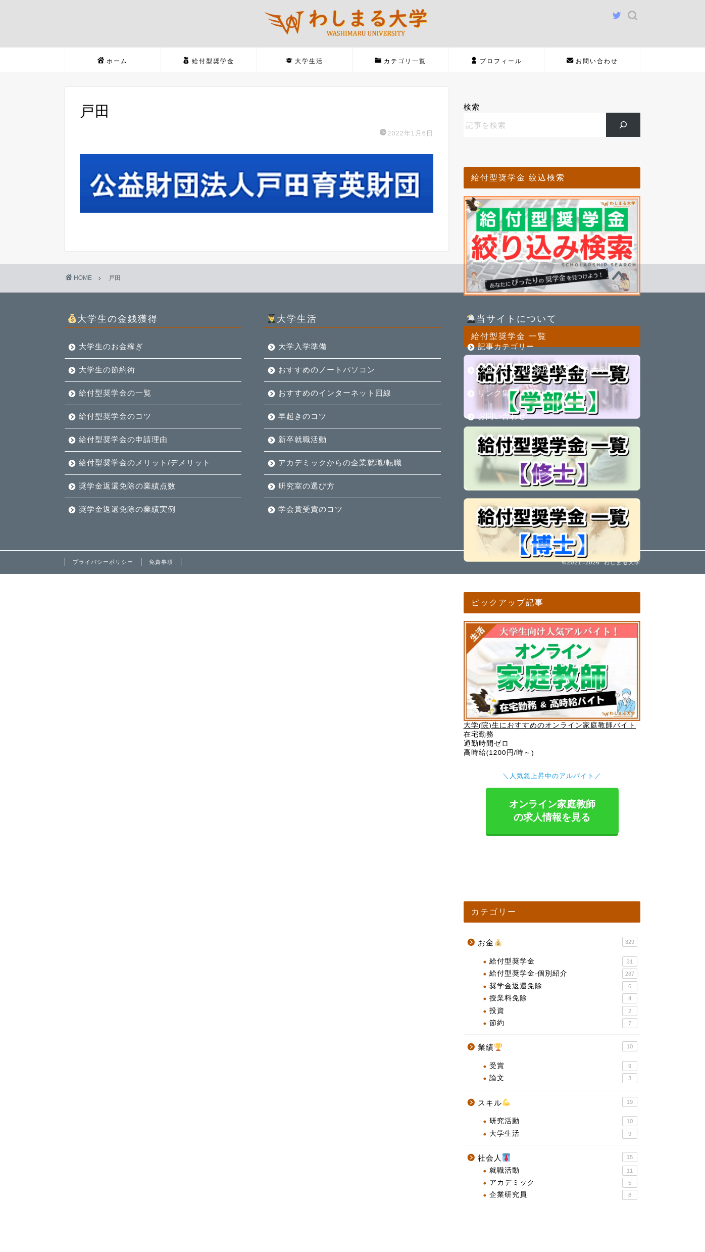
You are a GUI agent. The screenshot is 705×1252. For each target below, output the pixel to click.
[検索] (623, 125)
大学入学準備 (302, 346)
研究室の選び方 (306, 485)
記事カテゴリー (506, 346)
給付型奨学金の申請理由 (123, 439)
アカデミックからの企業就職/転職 (340, 462)
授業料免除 (563, 998)
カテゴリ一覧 (400, 61)
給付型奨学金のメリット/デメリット (145, 462)
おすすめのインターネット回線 (334, 393)
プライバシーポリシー (103, 562)
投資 (563, 1011)
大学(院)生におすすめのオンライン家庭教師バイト (550, 725)
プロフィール (496, 61)
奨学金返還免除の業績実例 (127, 509)
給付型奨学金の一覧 (115, 393)
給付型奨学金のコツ (115, 416)
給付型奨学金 (208, 61)
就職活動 (563, 1171)
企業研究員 (563, 1195)
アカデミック (563, 1183)
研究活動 (563, 1121)
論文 (563, 1078)
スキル (557, 1102)
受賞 (563, 1066)
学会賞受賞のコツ (310, 509)
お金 (557, 942)
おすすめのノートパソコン (326, 369)
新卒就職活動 (302, 439)
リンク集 (494, 393)
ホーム (112, 61)
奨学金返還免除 (563, 986)
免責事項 (161, 562)
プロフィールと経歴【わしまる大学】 (546, 369)
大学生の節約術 (107, 369)
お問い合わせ (592, 61)
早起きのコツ (302, 416)
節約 (563, 1023)
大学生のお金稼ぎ (111, 346)
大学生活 (304, 61)
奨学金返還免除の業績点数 (127, 485)
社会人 (557, 1157)
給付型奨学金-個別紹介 (563, 974)
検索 (472, 107)
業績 (557, 1046)
